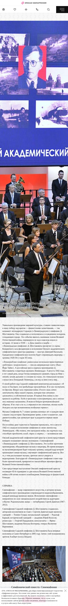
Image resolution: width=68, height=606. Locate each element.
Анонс (22, 313)
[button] (30, 578)
